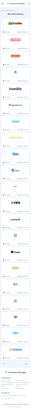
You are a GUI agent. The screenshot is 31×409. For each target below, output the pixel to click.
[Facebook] (5, 398)
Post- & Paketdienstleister (7, 382)
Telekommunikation (6, 380)
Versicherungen (5, 388)
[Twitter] (2, 398)
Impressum (19, 406)
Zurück (4, 363)
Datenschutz (12, 406)
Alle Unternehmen (10, 10)
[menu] (2, 3)
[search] (29, 3)
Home (2, 10)
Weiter (26, 363)
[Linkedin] (8, 398)
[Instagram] (11, 398)
